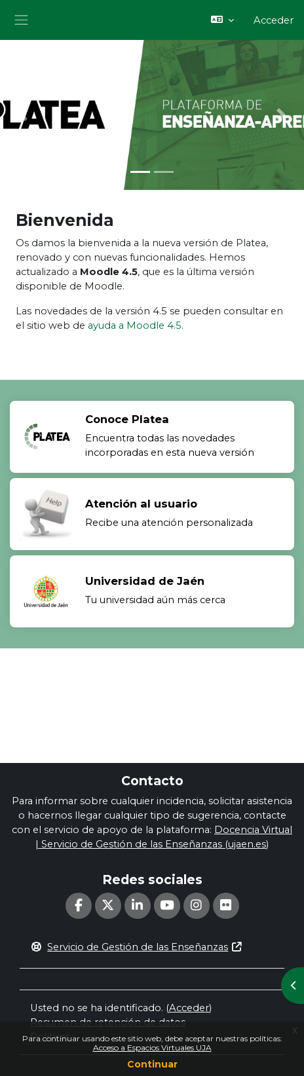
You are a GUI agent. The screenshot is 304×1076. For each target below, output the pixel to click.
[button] (222, 20)
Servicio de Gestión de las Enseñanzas (136, 947)
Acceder (274, 20)
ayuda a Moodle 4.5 (134, 325)
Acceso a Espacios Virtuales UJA (152, 1047)
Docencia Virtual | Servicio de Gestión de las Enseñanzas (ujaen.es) (163, 837)
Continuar (152, 1064)
